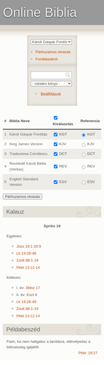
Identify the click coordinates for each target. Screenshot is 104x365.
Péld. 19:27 (88, 353)
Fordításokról (46, 59)
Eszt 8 (32, 295)
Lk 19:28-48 (26, 253)
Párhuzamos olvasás (52, 52)
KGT (63, 134)
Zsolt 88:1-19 (27, 260)
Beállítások (51, 94)
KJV (62, 144)
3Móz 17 (33, 288)
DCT (63, 154)
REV (63, 166)
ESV (63, 182)
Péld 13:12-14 (28, 267)
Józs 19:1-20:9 (28, 246)
